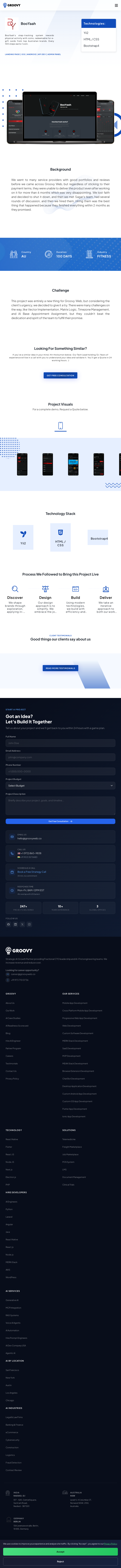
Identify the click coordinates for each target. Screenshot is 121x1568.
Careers (9, 1056)
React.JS (10, 1154)
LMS (64, 1169)
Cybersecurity (12, 1440)
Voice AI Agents (13, 1323)
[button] (116, 5)
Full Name (11, 736)
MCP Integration (13, 1307)
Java (8, 1232)
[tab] (61, 426)
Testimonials (12, 1063)
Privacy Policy (12, 1078)
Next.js (9, 1169)
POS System (68, 1162)
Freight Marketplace (72, 1147)
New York (10, 1377)
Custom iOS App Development (77, 1101)
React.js (10, 1247)
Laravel (9, 1216)
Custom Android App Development (79, 1093)
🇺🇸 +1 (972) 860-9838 (29, 853)
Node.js (10, 1254)
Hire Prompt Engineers (16, 1338)
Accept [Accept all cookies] (60, 1551)
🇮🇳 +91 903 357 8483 (27, 857)
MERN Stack (11, 1262)
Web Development (71, 1025)
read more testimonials (60, 668)
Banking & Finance (14, 1425)
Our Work (10, 1010)
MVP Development (71, 1056)
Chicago (10, 1400)
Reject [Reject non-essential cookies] (60, 1561)
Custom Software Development (77, 1033)
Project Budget (13, 779)
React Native (12, 1139)
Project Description (16, 794)
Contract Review (14, 1470)
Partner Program (13, 1048)
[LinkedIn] (15, 924)
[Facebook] (8, 924)
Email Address (13, 750)
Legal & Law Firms (14, 1417)
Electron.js (11, 1177)
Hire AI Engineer (13, 1040)
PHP (8, 1184)
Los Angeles (11, 1392)
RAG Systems (12, 1315)
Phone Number (13, 765)
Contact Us (11, 1071)
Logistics (10, 1455)
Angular (9, 1224)
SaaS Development (71, 1048)
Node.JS (10, 1162)
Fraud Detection (13, 1462)
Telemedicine (68, 1139)
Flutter (9, 1147)
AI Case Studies (13, 1018)
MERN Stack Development (75, 1040)
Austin (9, 1385)
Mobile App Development (74, 1003)
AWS (8, 1269)
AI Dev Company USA (16, 1345)
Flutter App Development (74, 1108)
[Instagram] (29, 924)
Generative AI (12, 1300)
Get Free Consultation (60, 375)
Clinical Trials (68, 1184)
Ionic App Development (73, 1116)
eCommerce (12, 1432)
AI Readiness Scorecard (17, 1025)
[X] (22, 924)
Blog (8, 1033)
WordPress (11, 1277)
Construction (12, 1447)
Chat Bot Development (73, 1078)
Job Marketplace (70, 1154)
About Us (10, 1003)
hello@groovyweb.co (29, 838)
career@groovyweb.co (20, 974)
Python (9, 1209)
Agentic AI (10, 1353)
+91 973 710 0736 (17, 979)
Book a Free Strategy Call (31, 871)
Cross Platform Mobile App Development (82, 1010)
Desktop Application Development (79, 1086)
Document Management (74, 1177)
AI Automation (12, 1330)
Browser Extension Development (78, 1071)
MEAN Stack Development (75, 1063)
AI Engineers (11, 1201)
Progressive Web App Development (79, 1018)
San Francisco (12, 1370)
